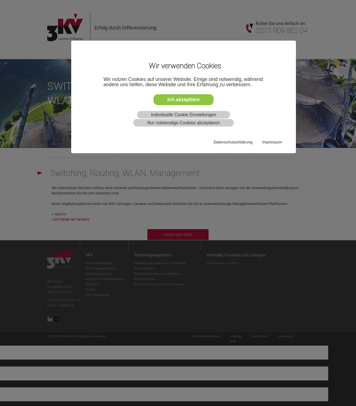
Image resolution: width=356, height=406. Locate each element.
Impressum (272, 142)
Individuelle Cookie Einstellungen (183, 114)
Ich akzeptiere (183, 99)
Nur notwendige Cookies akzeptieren (183, 122)
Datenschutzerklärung (233, 142)
